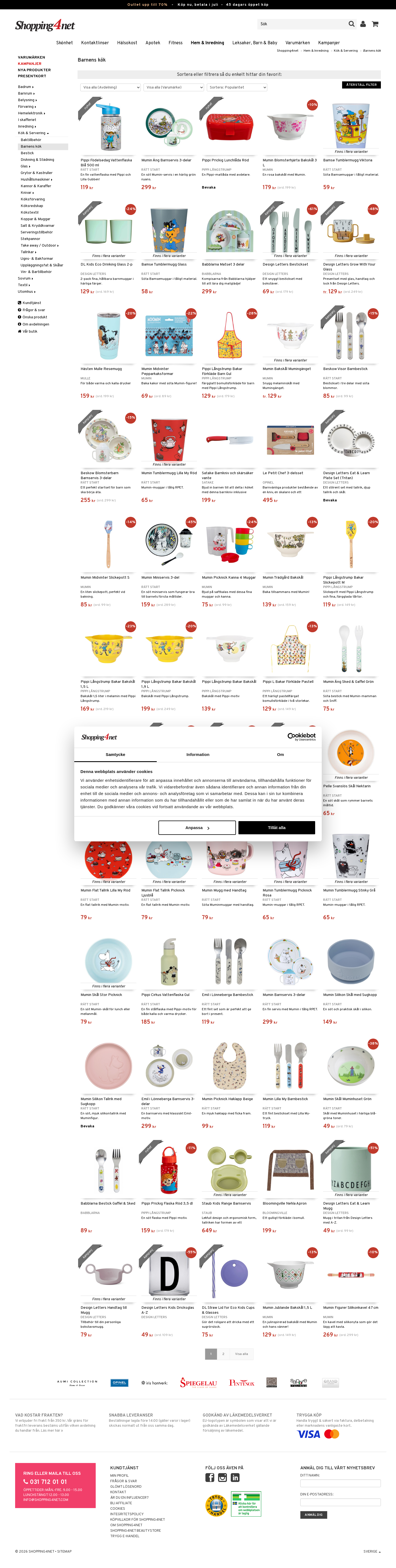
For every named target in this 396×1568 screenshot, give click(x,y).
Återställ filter (361, 85)
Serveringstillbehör (37, 232)
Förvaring (27, 106)
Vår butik (27, 331)
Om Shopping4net (126, 1525)
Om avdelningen (33, 324)
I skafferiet (27, 120)
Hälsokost (127, 43)
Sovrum (26, 278)
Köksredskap (32, 206)
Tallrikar (29, 252)
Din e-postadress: (316, 1494)
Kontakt (118, 1492)
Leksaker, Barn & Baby (254, 43)
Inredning (27, 126)
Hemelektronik (32, 113)
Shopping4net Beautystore (135, 1531)
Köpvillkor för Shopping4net (137, 1520)
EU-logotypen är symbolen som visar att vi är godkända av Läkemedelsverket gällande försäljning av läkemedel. (245, 1423)
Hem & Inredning (207, 43)
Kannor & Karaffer (36, 186)
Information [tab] (198, 754)
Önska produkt (32, 317)
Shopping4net (287, 51)
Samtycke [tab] (115, 754)
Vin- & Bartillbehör (36, 272)
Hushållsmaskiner (37, 179)
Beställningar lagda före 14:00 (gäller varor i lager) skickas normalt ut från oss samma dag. (151, 1420)
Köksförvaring (33, 199)
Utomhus (27, 291)
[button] (375, 24)
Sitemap (64, 1552)
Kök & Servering (346, 51)
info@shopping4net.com (45, 1500)
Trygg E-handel (124, 1536)
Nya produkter (34, 70)
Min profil (119, 1476)
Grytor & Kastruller (37, 173)
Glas (26, 166)
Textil (24, 285)
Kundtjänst (29, 303)
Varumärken (297, 43)
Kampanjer (329, 43)
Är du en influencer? (129, 1498)
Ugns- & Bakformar (37, 258)
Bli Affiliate (121, 1503)
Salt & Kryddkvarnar (37, 225)
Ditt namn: (310, 1475)
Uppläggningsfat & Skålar (42, 265)
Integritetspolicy (127, 1514)
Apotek (152, 43)
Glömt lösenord (126, 1487)
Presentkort (32, 76)
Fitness (176, 43)
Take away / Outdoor (40, 245)
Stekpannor (30, 239)
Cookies (117, 1509)
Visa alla (241, 1354)
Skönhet (64, 43)
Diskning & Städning (37, 160)
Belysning (28, 100)
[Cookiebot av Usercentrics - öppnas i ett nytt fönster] (292, 737)
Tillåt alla (276, 827)
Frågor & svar (31, 310)
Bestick (27, 153)
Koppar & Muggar (35, 219)
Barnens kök (372, 51)
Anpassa (197, 827)
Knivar (28, 193)
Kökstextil (29, 212)
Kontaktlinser (95, 43)
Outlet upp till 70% (147, 4)
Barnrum (27, 93)
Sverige (372, 1552)
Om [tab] (280, 754)
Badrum (26, 87)
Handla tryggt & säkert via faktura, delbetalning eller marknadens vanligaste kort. (338, 1425)
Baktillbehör (31, 140)
